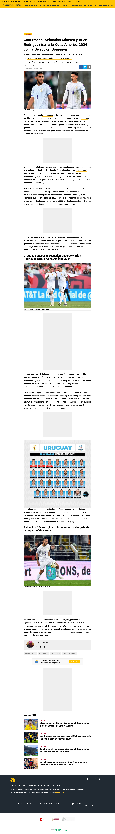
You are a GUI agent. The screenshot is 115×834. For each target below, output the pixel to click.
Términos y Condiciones (18, 804)
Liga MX (84, 118)
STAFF (25, 786)
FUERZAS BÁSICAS (76, 5)
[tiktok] (103, 779)
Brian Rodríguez (30, 653)
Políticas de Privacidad (34, 804)
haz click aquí (59, 792)
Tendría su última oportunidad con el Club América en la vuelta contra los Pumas (64, 750)
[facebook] (87, 779)
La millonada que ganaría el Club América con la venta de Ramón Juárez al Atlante (63, 763)
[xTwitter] (95, 779)
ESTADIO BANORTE (90, 5)
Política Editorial (49, 804)
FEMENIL (64, 5)
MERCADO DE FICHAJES (106, 5)
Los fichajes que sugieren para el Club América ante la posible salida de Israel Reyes (65, 737)
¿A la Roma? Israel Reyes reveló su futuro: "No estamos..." (49, 58)
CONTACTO (32, 786)
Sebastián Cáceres (71, 194)
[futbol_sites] (78, 804)
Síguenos (74, 661)
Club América (47, 115)
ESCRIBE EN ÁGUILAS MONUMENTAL (49, 786)
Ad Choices (59, 804)
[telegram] (99, 779)
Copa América (56, 653)
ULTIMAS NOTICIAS (31, 5)
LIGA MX (42, 5)
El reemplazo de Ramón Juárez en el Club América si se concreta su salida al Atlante (64, 724)
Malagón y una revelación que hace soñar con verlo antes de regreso (53, 62)
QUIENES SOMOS (16, 786)
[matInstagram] (91, 779)
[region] (57, 16)
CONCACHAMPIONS (53, 5)
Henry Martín (81, 170)
